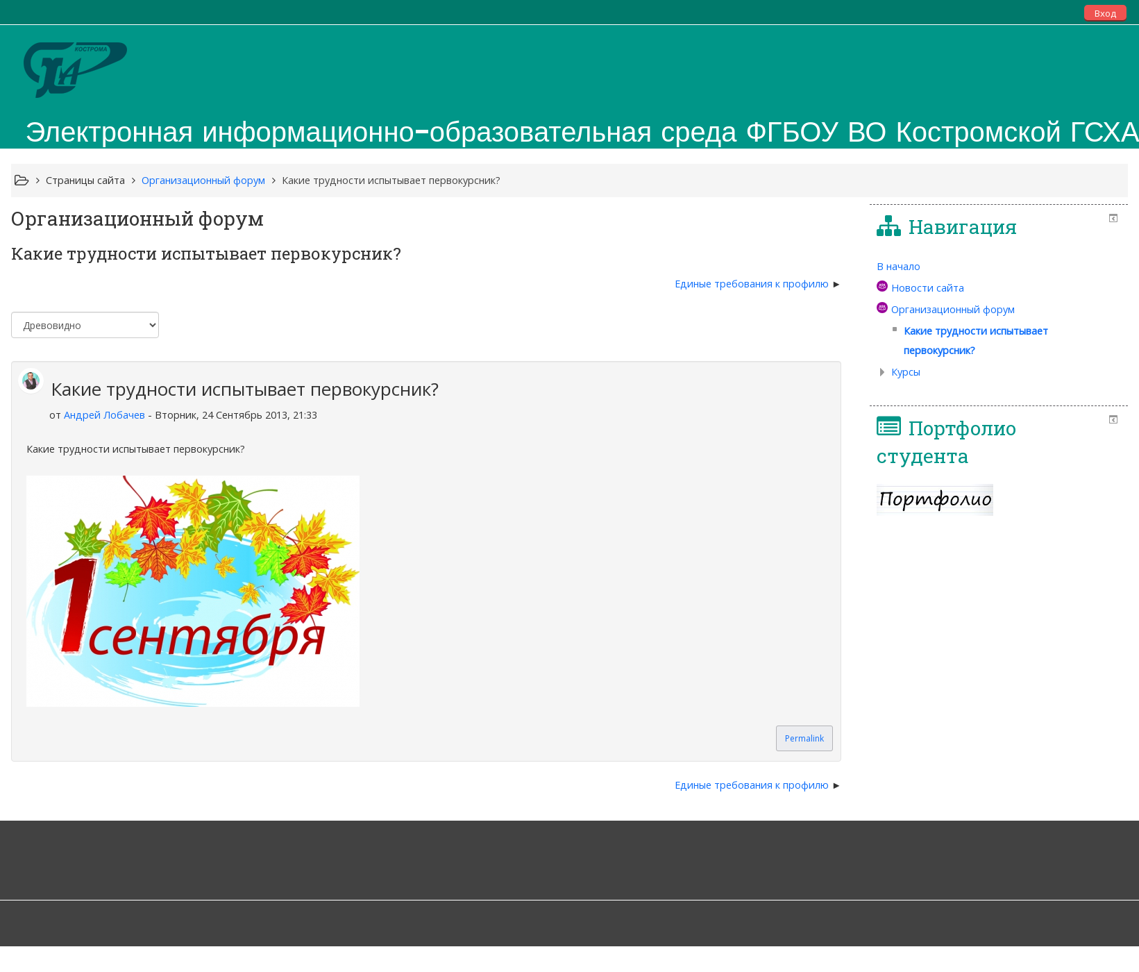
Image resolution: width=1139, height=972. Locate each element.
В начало (898, 266)
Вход (1105, 13)
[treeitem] (998, 266)
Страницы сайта (85, 180)
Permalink (804, 738)
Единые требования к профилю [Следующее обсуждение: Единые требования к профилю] (753, 283)
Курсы (905, 371)
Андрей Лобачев (104, 414)
